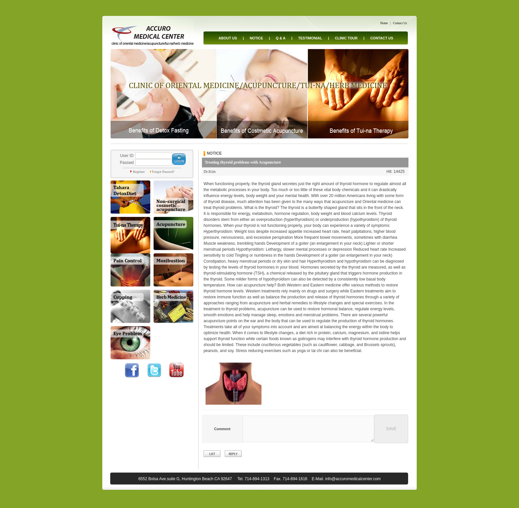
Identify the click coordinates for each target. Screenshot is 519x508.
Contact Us (400, 23)
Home (384, 23)
